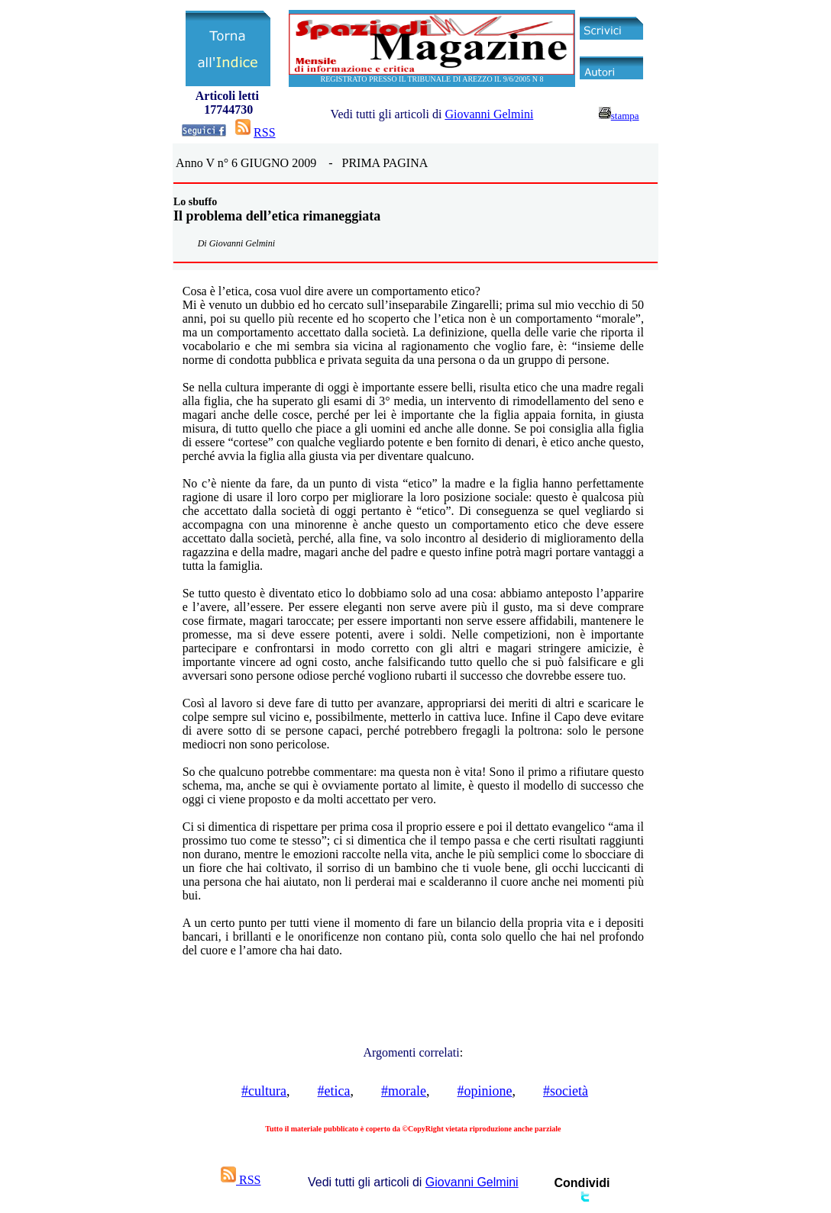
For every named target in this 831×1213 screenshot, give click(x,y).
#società (565, 1091)
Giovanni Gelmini (489, 114)
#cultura (263, 1091)
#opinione (485, 1091)
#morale (403, 1091)
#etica (334, 1091)
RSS (264, 132)
